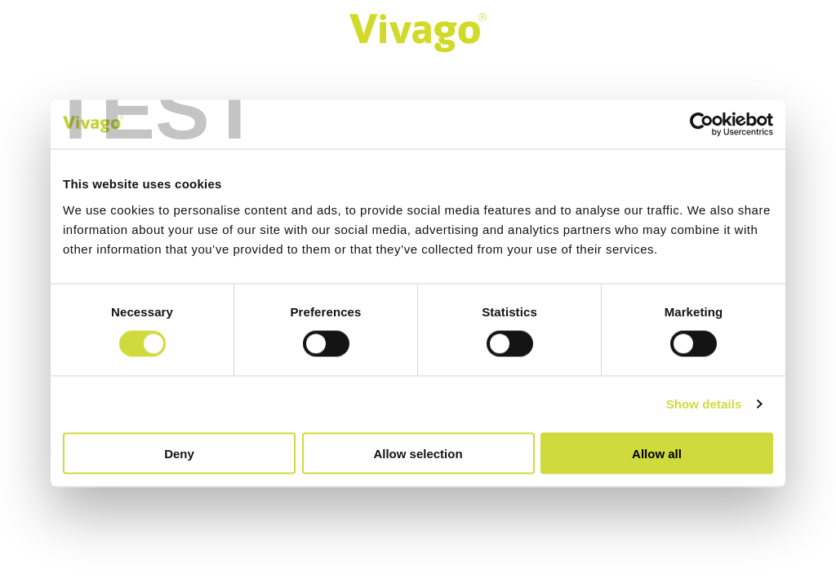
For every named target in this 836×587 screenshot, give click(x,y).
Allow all (657, 453)
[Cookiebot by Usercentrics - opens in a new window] (701, 125)
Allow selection (417, 453)
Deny (179, 453)
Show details (704, 404)
